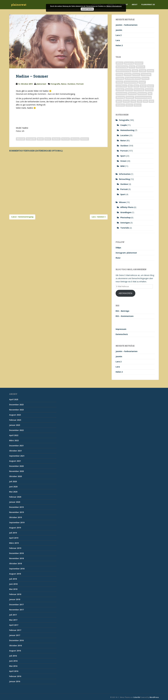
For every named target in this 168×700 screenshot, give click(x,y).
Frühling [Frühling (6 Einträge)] (120, 78)
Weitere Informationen (114, 6)
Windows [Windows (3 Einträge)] (120, 105)
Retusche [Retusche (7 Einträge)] (142, 93)
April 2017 (13, 625)
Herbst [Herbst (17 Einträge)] (119, 82)
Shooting (75, 139)
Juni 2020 (13, 486)
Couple (123, 125)
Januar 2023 (14, 425)
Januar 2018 (14, 599)
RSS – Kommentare (124, 316)
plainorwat (18, 4)
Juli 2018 (13, 579)
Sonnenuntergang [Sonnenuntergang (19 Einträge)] (143, 97)
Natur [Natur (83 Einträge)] (150, 86)
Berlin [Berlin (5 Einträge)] (131, 67)
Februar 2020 (15, 497)
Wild (122, 166)
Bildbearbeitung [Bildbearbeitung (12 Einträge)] (123, 71)
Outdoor (71, 84)
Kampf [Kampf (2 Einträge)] (142, 82)
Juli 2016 (13, 656)
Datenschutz (122, 334)
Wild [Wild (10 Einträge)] (151, 101)
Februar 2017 (15, 630)
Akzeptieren (87, 9)
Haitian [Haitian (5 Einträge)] (145, 78)
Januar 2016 (14, 681)
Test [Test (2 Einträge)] (139, 101)
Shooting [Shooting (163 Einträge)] (120, 97)
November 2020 (16, 471)
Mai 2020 (13, 491)
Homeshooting (127, 130)
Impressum (121, 329)
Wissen (122, 202)
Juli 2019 (13, 532)
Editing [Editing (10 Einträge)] (119, 74)
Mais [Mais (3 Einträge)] (136, 86)
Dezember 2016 (16, 640)
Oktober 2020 (15, 476)
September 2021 (16, 456)
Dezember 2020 (16, 466)
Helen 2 (119, 45)
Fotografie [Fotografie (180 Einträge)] (146, 74)
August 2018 (15, 573)
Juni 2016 (13, 661)
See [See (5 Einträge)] (149, 93)
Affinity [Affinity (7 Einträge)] (120, 63)
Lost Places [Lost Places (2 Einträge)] (121, 86)
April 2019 (13, 538)
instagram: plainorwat (126, 252)
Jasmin (119, 30)
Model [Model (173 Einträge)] (143, 86)
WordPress (154, 697)
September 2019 (16, 522)
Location (124, 135)
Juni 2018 (13, 584)
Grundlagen (125, 212)
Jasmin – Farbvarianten (126, 25)
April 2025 (13, 399)
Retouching (124, 179)
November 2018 (16, 558)
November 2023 (16, 409)
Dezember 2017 (16, 604)
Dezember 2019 (16, 507)
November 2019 (16, 512)
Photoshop (125, 217)
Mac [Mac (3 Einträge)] (130, 86)
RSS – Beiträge (122, 311)
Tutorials (124, 227)
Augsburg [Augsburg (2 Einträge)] (129, 63)
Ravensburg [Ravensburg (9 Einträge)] (122, 93)
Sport (122, 156)
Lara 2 (118, 35)
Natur (63, 84)
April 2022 (13, 435)
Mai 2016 (13, 666)
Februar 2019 (15, 548)
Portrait (80, 84)
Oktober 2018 (15, 563)
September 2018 (16, 568)
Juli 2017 (13, 615)
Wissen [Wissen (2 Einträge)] (138, 105)
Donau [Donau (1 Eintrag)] (150, 71)
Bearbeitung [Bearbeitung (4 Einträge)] (122, 67)
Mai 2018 (13, 589)
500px (118, 247)
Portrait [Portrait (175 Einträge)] (149, 90)
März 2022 (14, 440)
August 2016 (15, 650)
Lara (118, 40)
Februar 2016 (15, 676)
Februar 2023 (15, 420)
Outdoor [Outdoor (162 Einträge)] (120, 90)
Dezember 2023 (16, 404)
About (134, 4)
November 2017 (16, 609)
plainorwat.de (148, 4)
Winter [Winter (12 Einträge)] (129, 105)
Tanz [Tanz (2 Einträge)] (133, 101)
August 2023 (15, 415)
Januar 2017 (14, 635)
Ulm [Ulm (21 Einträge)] (145, 101)
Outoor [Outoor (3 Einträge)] (129, 90)
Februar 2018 (15, 594)
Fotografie (55, 84)
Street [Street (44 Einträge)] (126, 101)
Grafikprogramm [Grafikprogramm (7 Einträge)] (133, 78)
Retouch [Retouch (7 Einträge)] (132, 93)
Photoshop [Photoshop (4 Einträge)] (138, 90)
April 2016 (13, 671)
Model (40, 139)
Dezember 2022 (16, 430)
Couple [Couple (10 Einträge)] (142, 71)
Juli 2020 (13, 481)
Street (123, 161)
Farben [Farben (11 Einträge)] (128, 74)
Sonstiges (125, 222)
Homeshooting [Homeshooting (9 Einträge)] (131, 82)
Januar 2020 (14, 502)
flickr (118, 258)
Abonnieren (125, 293)
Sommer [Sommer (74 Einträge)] (129, 97)
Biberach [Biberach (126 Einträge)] (140, 67)
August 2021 (15, 461)
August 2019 (15, 527)
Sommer (84, 139)
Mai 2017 (13, 620)
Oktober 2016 (15, 645)
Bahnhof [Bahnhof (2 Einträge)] (138, 63)
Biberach (20, 139)
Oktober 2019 (15, 517)
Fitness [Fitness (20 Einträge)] (136, 74)
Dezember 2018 (16, 553)
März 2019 (14, 543)
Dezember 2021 (16, 445)
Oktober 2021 (15, 450)
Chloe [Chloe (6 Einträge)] (135, 71)
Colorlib (136, 697)
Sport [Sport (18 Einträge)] (119, 101)
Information (124, 174)
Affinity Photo (126, 207)
